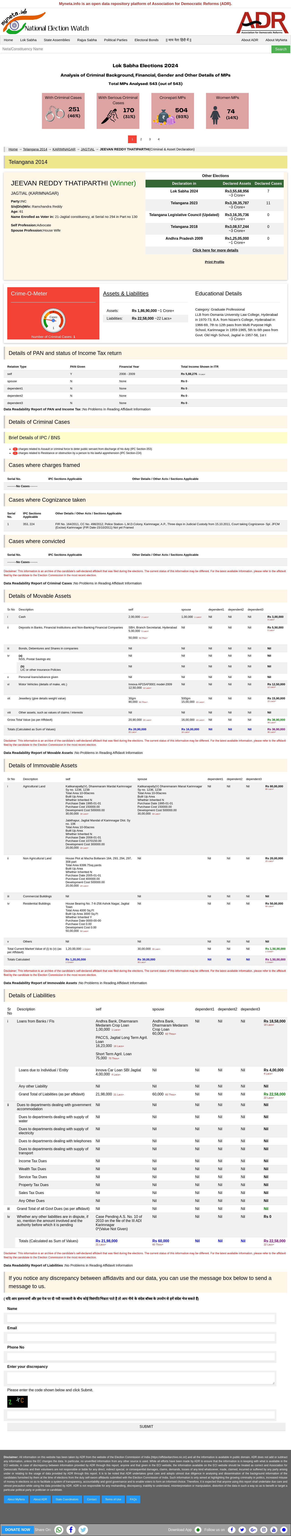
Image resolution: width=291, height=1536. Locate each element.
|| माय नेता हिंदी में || (178, 40)
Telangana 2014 (35, 149)
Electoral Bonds (146, 40)
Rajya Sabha (87, 40)
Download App (180, 1530)
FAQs (133, 1499)
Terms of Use (113, 1499)
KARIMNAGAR (64, 149)
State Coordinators (67, 1499)
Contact (91, 1499)
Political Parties (116, 40)
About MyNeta (276, 40)
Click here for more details (215, 250)
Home (8, 40)
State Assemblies (57, 40)
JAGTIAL (87, 149)
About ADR (249, 40)
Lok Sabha (28, 40)
